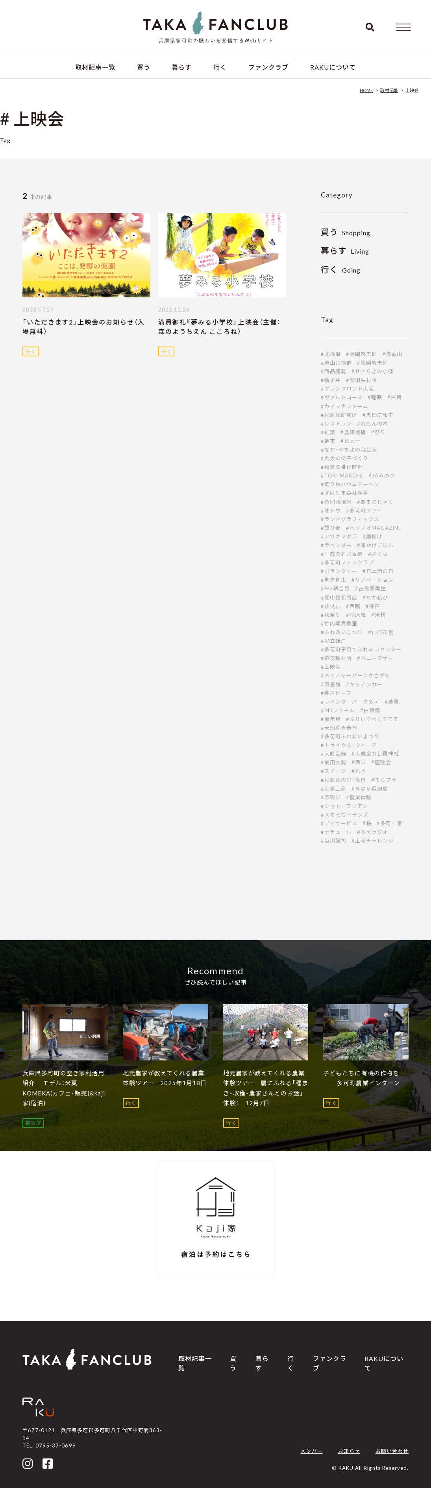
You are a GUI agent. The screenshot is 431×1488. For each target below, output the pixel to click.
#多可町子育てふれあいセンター (361, 649)
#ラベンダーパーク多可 (350, 702)
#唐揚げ (373, 536)
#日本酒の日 (378, 571)
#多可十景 (389, 823)
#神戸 (373, 606)
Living (345, 251)
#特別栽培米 (336, 502)
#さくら (378, 554)
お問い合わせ (392, 1451)
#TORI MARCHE (342, 475)
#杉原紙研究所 (339, 415)
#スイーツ (333, 771)
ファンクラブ (268, 67)
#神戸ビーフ (336, 693)
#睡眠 (375, 397)
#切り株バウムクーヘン (350, 484)
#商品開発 (333, 371)
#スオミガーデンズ (344, 814)
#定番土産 (333, 788)
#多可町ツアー (364, 510)
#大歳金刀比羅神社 (375, 753)
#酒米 (358, 762)
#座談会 (381, 762)
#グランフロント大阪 (347, 388)
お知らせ (349, 1451)
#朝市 (328, 441)
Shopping (346, 232)
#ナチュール (336, 832)
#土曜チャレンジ (372, 840)
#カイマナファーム (344, 406)
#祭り (378, 432)
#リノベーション (372, 580)
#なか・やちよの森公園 (349, 449)
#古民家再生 (370, 588)
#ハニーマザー (375, 658)
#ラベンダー (336, 545)
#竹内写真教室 (339, 623)
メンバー (311, 1451)
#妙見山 (331, 606)
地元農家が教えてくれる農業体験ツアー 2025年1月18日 (165, 1078)
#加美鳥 (331, 719)
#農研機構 (353, 432)
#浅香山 (392, 354)
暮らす (182, 67)
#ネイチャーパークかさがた (356, 675)
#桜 (367, 823)
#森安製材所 (336, 658)
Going (341, 270)
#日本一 (350, 441)
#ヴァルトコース (342, 397)
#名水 (358, 771)
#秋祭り (331, 615)
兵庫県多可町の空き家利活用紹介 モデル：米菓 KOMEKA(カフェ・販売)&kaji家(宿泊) (63, 1088)
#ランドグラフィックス (350, 519)
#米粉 (378, 615)
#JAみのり (381, 475)
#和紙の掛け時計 (342, 467)
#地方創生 (333, 580)
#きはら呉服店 (369, 788)
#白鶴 (394, 397)
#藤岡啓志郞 (372, 363)
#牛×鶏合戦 (335, 588)
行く (220, 67)
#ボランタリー (339, 571)
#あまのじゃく (375, 502)
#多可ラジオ (372, 832)
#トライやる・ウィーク (349, 745)
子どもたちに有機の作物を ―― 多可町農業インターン (361, 1078)
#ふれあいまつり (342, 632)
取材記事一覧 (95, 67)
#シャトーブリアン (344, 806)
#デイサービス (339, 823)
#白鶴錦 (370, 710)
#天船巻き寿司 (339, 728)
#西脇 (353, 606)
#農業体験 (359, 797)
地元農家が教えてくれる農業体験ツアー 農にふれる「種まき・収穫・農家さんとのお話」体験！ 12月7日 (266, 1088)
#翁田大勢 (333, 762)
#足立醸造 (333, 641)
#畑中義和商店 (339, 597)
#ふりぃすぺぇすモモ (372, 719)
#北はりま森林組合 (344, 493)
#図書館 (331, 684)
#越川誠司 (333, 840)
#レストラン (336, 423)
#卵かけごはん (375, 545)
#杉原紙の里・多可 (343, 780)
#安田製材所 (361, 380)
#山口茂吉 (381, 632)
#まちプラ (384, 780)
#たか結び (375, 597)
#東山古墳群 (336, 363)
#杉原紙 (356, 615)
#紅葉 (328, 432)
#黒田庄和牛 (378, 415)
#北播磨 (331, 354)
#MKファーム (338, 710)
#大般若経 (333, 753)
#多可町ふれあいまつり (350, 736)
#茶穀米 (331, 797)
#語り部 (331, 528)
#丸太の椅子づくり (344, 458)
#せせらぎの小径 (372, 371)
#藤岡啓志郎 (361, 354)
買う (143, 67)
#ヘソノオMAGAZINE (374, 528)
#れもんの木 (372, 423)
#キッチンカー (364, 684)
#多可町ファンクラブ (347, 562)
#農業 (392, 702)
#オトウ (331, 510)
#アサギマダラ (339, 536)
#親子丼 (331, 380)
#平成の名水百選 (342, 554)
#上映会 (331, 667)
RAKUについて (333, 67)
